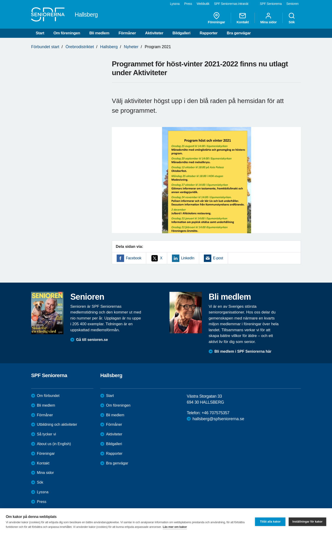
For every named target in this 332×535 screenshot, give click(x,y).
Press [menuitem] (188, 4)
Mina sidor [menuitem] (268, 18)
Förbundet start (45, 47)
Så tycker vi (46, 434)
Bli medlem (99, 33)
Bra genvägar (239, 33)
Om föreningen (66, 33)
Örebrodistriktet (79, 47)
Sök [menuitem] (291, 18)
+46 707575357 (215, 413)
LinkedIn (187, 258)
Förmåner (127, 33)
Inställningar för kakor (307, 521)
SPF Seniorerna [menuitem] (271, 4)
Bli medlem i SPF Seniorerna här (242, 351)
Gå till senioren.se (92, 340)
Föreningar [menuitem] (216, 18)
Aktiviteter (154, 33)
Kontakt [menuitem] (243, 18)
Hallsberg (109, 47)
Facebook (133, 258)
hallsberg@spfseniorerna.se (218, 419)
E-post (218, 258)
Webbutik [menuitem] (203, 4)
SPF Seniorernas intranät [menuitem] (231, 4)
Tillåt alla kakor (270, 521)
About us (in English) (54, 444)
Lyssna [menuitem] (175, 4)
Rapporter (209, 33)
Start (40, 33)
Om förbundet (48, 396)
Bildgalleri (181, 33)
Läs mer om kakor (175, 527)
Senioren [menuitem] (292, 4)
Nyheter (131, 47)
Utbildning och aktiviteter (57, 424)
